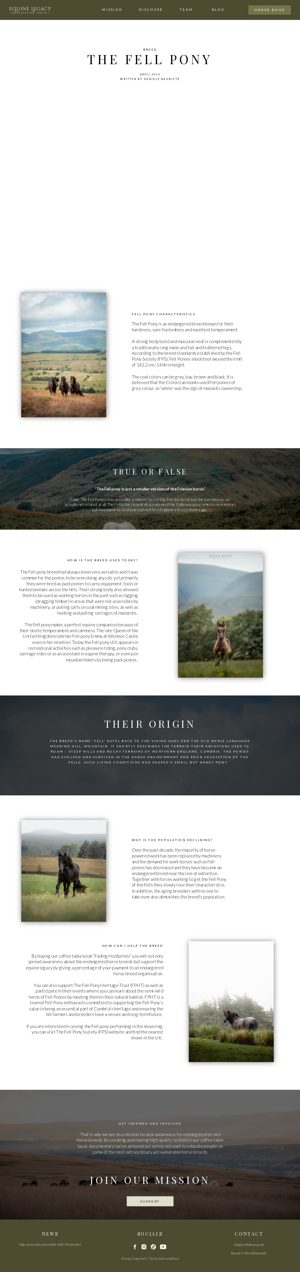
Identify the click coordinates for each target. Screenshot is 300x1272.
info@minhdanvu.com (249, 1244)
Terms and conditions (164, 1258)
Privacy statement (133, 1258)
